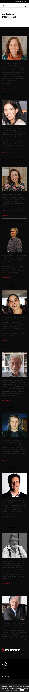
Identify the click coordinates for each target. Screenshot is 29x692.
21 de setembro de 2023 (8, 349)
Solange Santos (8, 285)
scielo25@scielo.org (6, 669)
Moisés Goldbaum (9, 528)
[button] (26, 6)
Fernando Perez (8, 591)
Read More (6, 88)
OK (22, 690)
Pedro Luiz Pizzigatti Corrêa (12, 222)
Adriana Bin (6, 30)
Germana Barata (8, 95)
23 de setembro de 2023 (8, 32)
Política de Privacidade (12, 690)
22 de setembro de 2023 (8, 164)
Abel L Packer (7, 347)
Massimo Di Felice (8, 408)
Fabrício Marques (8, 468)
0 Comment (19, 32)
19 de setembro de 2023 (8, 530)
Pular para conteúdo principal (20, 1)
